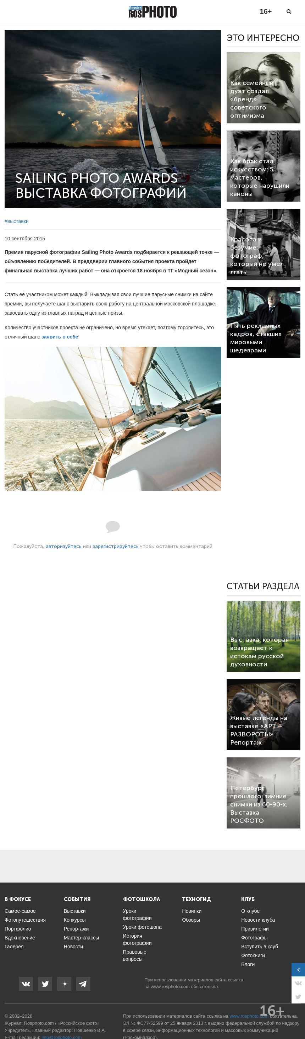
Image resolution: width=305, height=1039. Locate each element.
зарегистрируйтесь (116, 546)
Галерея (14, 946)
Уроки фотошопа (142, 927)
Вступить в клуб (259, 946)
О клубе (250, 911)
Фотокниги (253, 955)
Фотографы (254, 938)
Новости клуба (258, 920)
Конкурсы (75, 920)
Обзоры (191, 920)
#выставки (17, 221)
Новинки (191, 911)
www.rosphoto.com (170, 986)
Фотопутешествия (25, 920)
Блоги (248, 964)
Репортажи (76, 929)
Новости (73, 946)
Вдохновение (20, 938)
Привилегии (255, 929)
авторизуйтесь (64, 546)
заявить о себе (59, 337)
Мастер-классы (81, 938)
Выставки (75, 911)
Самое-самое (20, 911)
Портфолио (18, 929)
